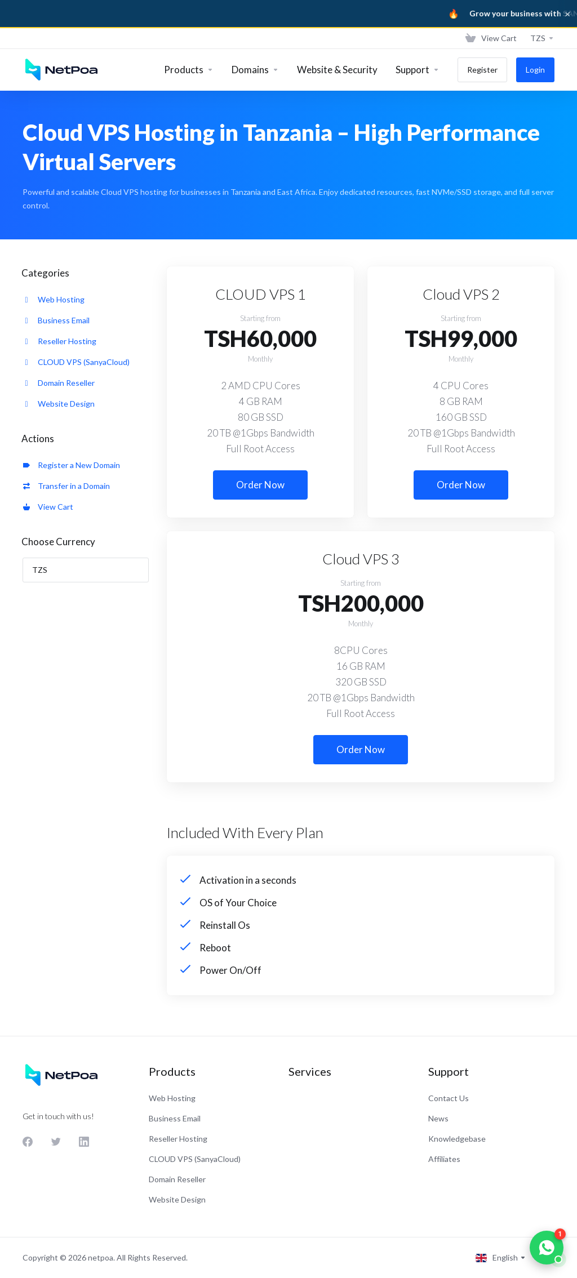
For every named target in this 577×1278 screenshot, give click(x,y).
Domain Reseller (59, 383)
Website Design (59, 403)
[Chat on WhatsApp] (546, 1247)
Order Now (260, 485)
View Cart (48, 506)
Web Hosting (54, 299)
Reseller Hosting (59, 341)
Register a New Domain (71, 465)
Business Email (56, 320)
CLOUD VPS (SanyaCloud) (76, 362)
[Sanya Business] (288, 13)
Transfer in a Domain (66, 486)
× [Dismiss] (567, 13)
